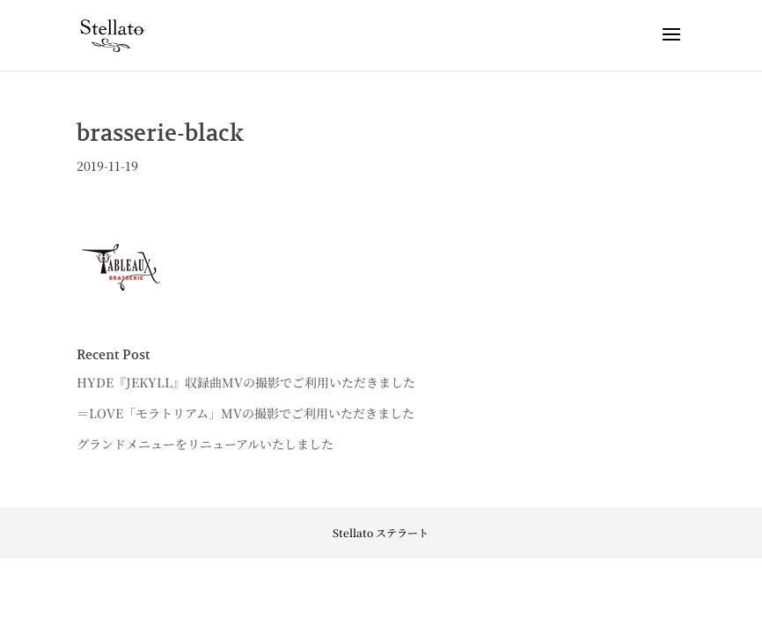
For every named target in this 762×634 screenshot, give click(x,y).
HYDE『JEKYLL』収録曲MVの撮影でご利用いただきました (246, 382)
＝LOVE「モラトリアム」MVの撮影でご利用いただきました (245, 413)
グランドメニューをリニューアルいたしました (205, 444)
